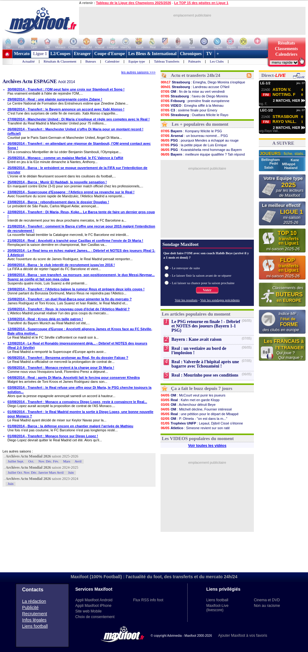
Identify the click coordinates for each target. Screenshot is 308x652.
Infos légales (34, 619)
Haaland (290, 168)
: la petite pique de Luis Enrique (194, 145)
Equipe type (136, 61)
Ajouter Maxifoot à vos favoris (242, 635)
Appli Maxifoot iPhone (93, 605)
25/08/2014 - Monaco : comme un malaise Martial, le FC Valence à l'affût (65, 158)
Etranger (82, 53)
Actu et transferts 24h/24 (195, 75)
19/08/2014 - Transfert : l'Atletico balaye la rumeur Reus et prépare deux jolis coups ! (75, 289)
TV (209, 53)
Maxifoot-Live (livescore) (217, 607)
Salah (269, 167)
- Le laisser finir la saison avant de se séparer (200, 275)
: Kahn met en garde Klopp (190, 400)
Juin (71, 472)
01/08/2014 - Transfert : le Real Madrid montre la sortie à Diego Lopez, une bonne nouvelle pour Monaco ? (80, 414)
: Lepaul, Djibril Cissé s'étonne (202, 423)
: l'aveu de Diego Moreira (194, 96)
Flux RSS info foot (148, 600)
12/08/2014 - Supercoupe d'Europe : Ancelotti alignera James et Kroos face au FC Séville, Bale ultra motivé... (79, 331)
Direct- (273, 75)
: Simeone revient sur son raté (195, 428)
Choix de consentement (94, 617)
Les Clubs (217, 61)
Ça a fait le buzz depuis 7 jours (201, 388)
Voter (207, 290)
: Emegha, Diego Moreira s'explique (203, 82)
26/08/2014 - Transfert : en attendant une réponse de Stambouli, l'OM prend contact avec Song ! (79, 146)
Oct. (31, 461)
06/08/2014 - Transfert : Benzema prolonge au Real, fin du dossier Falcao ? (67, 357)
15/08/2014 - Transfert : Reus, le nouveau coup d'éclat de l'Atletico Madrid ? (68, 309)
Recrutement (34, 613)
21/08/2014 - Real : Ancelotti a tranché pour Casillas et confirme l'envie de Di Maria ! (75, 240)
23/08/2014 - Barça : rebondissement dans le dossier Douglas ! (58, 202)
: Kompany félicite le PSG (191, 131)
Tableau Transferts (166, 61)
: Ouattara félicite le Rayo (194, 115)
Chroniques (191, 53)
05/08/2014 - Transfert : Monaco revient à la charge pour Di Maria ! (60, 367)
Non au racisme (267, 605)
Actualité (28, 61)
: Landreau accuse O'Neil (195, 87)
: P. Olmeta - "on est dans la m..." (194, 418)
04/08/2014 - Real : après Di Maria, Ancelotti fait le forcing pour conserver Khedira (73, 377)
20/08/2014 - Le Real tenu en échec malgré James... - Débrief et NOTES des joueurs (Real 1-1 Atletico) (81, 253)
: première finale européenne (195, 101)
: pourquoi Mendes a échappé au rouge (200, 140)
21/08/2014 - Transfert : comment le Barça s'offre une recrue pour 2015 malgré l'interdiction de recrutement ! (81, 228)
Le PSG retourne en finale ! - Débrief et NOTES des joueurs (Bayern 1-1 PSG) (205, 326)
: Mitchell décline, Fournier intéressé (196, 409)
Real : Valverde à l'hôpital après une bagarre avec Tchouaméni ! (205, 363)
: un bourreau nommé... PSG (194, 136)
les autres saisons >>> (138, 72)
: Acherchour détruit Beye (188, 404)
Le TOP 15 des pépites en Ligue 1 (201, 3)
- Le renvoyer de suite (185, 268)
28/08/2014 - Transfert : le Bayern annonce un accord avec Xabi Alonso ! (65, 109)
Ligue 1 (40, 53)
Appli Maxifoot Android (93, 600)
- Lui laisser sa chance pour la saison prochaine (202, 283)
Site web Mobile (88, 611)
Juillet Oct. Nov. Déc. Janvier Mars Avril (36, 472)
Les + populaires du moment (200, 124)
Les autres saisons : (17, 451)
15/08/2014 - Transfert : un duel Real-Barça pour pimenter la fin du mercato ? (69, 299)
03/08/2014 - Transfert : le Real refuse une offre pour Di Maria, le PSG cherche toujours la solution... (79, 390)
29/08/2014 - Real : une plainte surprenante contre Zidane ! (54, 99)
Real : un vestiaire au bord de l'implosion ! (198, 350)
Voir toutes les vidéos (207, 445)
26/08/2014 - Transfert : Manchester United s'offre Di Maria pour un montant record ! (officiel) (75, 131)
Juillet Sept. (16, 461)
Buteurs (90, 61)
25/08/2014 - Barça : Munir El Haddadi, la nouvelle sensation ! (57, 182)
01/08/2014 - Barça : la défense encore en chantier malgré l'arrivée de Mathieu (70, 426)
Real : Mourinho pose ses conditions (204, 375)
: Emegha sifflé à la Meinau (192, 105)
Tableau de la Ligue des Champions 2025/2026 (133, 3)
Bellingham (271, 160)
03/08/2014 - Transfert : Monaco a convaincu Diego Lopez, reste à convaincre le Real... (77, 402)
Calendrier (112, 61)
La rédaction (34, 601)
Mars (66, 461)
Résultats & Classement (60, 61)
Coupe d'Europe (109, 53)
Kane (295, 160)
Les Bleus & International (152, 53)
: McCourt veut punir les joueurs (193, 395)
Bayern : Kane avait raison (196, 339)
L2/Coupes (60, 53)
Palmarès (194, 61)
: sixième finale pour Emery (189, 110)
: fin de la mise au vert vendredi (193, 91)
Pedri (274, 163)
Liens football (35, 626)
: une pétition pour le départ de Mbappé (200, 414)
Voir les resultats (186, 300)
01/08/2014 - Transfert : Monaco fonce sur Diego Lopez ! (52, 436)
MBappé (289, 164)
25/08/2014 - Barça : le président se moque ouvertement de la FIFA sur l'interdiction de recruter (77, 170)
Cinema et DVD (267, 600)
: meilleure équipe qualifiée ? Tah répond (203, 154)
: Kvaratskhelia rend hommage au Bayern (201, 150)
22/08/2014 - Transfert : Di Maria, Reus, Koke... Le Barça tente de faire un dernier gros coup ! (81, 214)
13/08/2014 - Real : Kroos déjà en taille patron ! (45, 319)
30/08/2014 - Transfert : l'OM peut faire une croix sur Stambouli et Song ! (65, 89)
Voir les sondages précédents (220, 300)
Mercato (22, 53)
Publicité (30, 607)
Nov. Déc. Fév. (49, 461)
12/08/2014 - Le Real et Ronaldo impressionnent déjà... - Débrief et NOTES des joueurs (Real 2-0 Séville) (77, 345)
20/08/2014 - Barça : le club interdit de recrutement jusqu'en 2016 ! (61, 265)
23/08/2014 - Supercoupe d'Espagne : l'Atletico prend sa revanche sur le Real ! (70, 192)
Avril (78, 461)
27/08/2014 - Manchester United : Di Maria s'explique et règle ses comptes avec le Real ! (78, 119)
